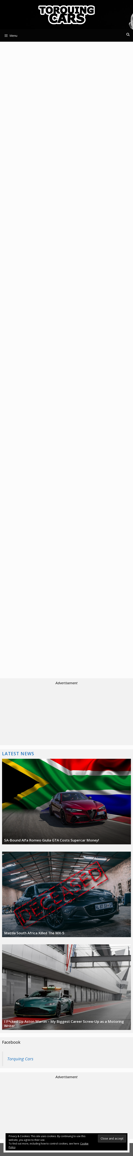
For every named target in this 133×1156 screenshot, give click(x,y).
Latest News (18, 754)
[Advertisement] (66, 73)
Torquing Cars (20, 1059)
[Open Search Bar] (128, 34)
